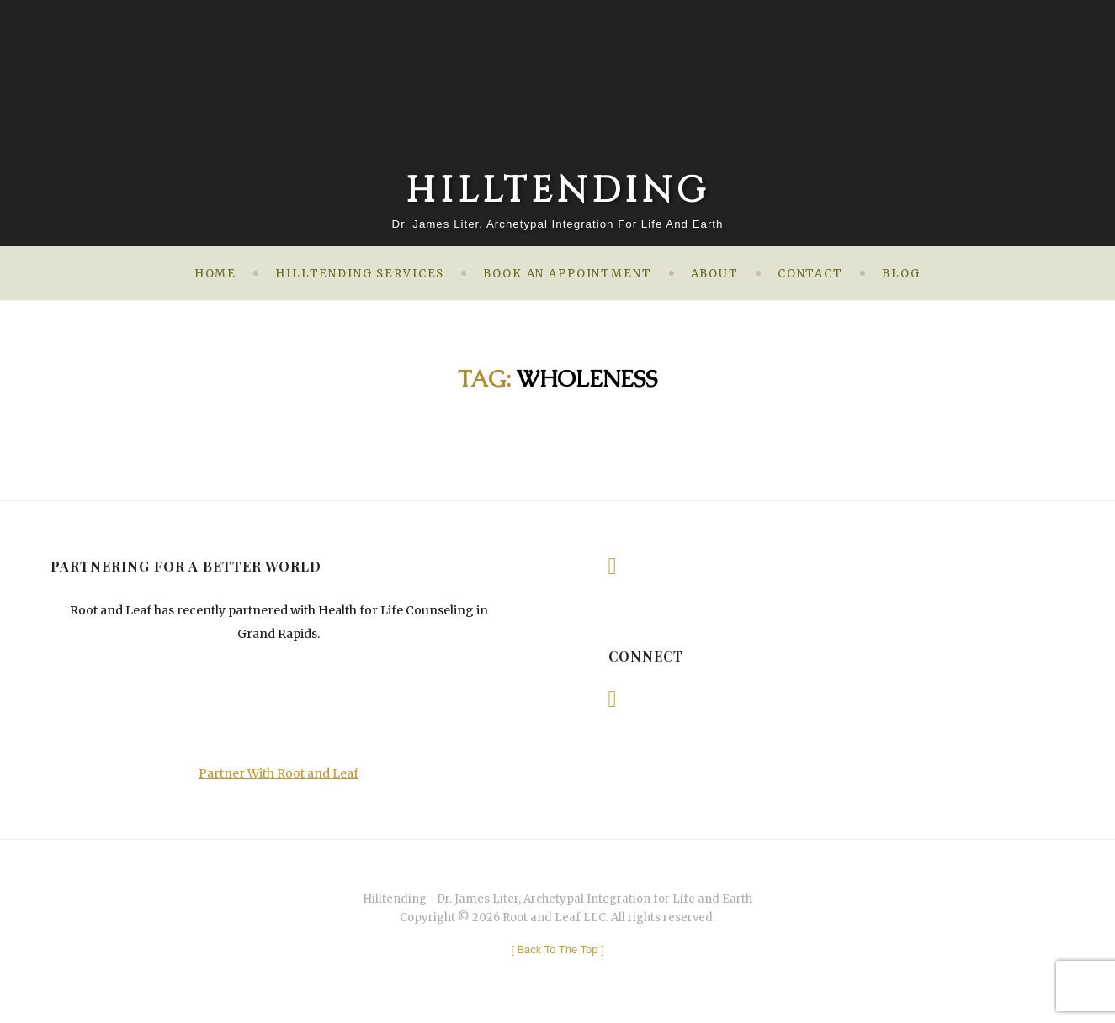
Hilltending (558, 191)
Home (215, 273)
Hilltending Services (359, 273)
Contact (810, 273)
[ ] (557, 949)
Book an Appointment (567, 273)
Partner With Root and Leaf (278, 773)
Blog (901, 273)
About (715, 273)
